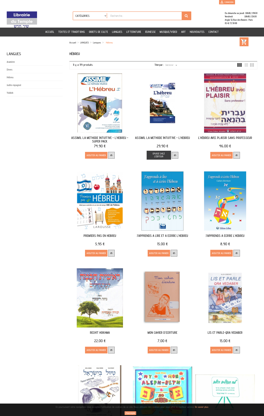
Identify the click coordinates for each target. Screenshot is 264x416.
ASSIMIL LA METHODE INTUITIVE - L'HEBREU (160, 136)
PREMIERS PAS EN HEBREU (99, 233)
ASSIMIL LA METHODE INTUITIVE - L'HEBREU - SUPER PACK (99, 138)
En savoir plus (201, 407)
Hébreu (10, 77)
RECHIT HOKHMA (99, 329)
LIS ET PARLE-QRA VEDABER (222, 329)
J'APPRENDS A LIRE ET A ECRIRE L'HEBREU (160, 233)
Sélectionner (171, 65)
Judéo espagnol (14, 85)
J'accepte (130, 413)
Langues (14, 53)
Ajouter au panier (95, 154)
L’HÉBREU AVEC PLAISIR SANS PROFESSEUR (222, 136)
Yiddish (10, 92)
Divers (9, 69)
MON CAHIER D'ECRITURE (161, 329)
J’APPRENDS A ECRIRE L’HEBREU (222, 233)
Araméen (11, 61)
